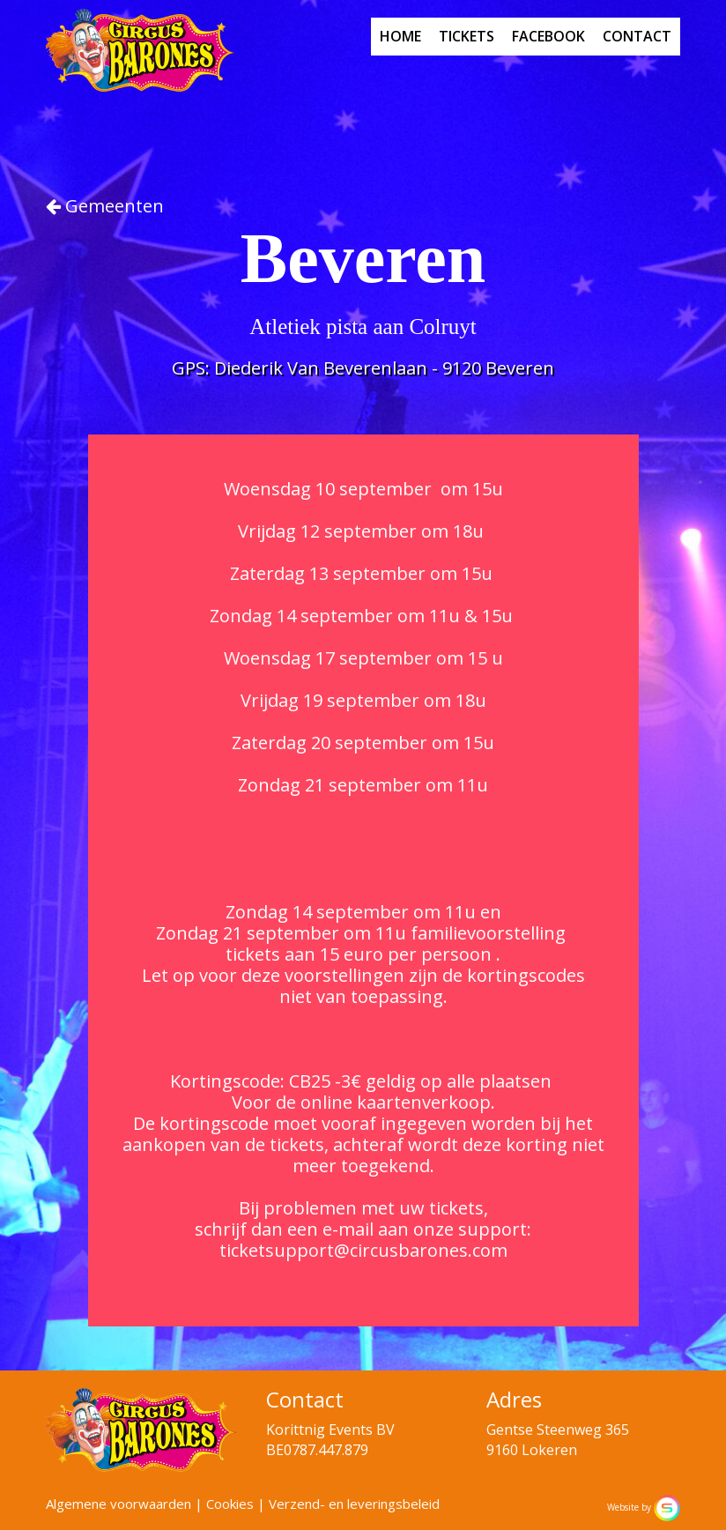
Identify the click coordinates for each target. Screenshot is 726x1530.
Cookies (230, 1503)
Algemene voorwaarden (118, 1503)
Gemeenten (105, 206)
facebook (548, 36)
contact (637, 36)
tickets (466, 36)
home (400, 36)
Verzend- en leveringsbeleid (354, 1503)
